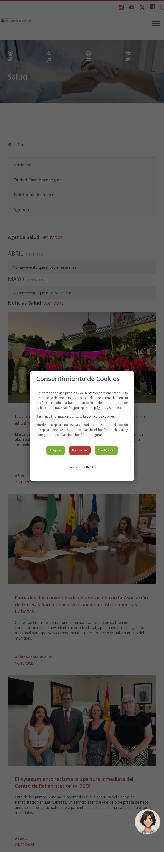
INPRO (91, 467)
